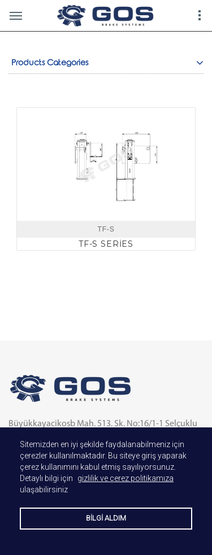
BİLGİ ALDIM (106, 518)
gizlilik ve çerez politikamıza (125, 478)
